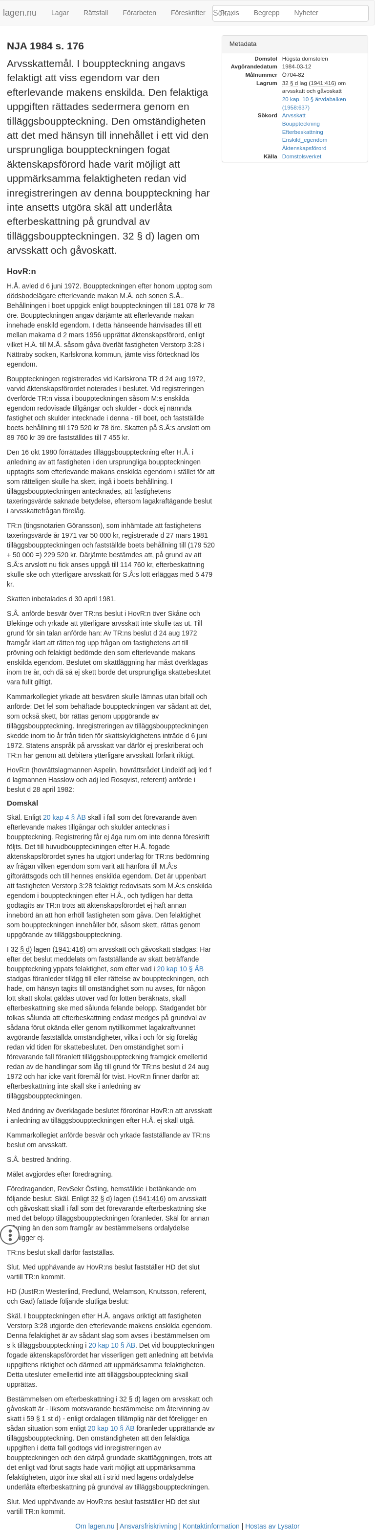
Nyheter (306, 13)
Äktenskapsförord (304, 148)
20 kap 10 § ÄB (180, 969)
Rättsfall (95, 13)
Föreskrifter (188, 13)
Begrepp (267, 13)
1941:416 (69, 949)
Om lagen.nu (94, 1526)
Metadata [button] (243, 43)
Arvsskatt (294, 115)
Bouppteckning (301, 123)
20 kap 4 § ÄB (64, 817)
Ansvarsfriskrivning (148, 1526)
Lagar (60, 13)
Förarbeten (139, 13)
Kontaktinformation (211, 1526)
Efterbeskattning (302, 132)
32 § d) (21, 949)
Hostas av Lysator (272, 1526)
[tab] (295, 44)
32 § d (290, 83)
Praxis (229, 13)
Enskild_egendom (305, 139)
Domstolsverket (301, 156)
